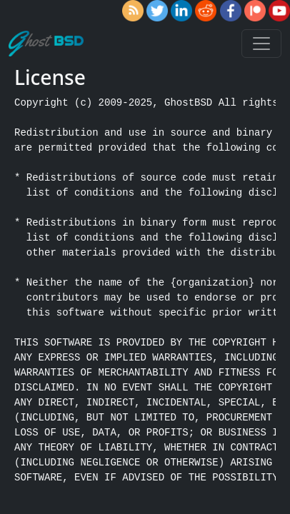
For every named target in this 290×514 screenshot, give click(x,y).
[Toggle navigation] (261, 43)
